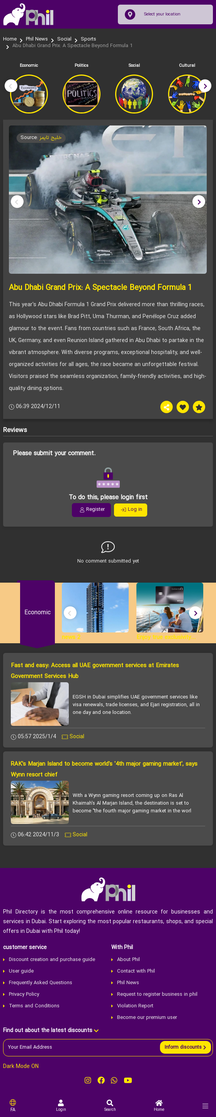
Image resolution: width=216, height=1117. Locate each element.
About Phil (128, 960)
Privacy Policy (24, 994)
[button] (205, 85)
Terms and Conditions (34, 1006)
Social (64, 39)
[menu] (205, 1106)
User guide (21, 971)
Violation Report (135, 1006)
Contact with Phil (136, 971)
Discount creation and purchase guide (52, 960)
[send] (185, 1047)
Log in (131, 510)
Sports (88, 39)
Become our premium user (147, 1018)
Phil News (37, 39)
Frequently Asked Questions (40, 983)
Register (92, 510)
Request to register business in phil (157, 994)
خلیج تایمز (50, 138)
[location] (130, 14)
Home (10, 39)
